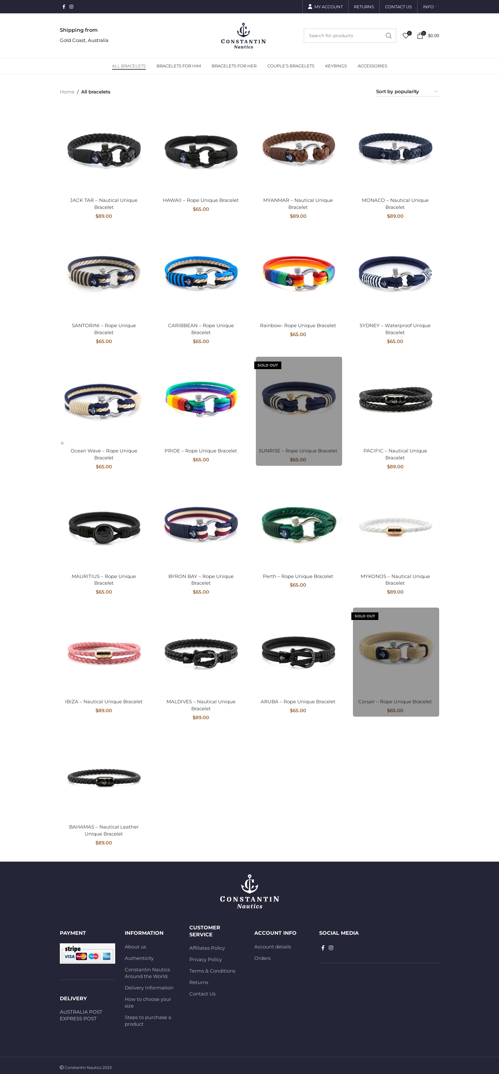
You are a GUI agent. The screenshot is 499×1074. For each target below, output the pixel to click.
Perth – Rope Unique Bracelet (298, 574)
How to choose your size (148, 999)
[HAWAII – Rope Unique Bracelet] (201, 150)
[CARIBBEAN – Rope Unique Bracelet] (201, 275)
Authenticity (139, 955)
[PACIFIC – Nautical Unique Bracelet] (395, 400)
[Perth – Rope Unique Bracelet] (298, 524)
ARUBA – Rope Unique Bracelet (298, 699)
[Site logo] (243, 35)
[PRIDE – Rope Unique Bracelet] (201, 400)
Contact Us (202, 991)
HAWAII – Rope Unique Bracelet (201, 200)
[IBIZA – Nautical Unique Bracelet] (104, 649)
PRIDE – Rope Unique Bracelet (201, 450)
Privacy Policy (205, 956)
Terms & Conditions (212, 968)
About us (135, 943)
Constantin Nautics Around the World (147, 969)
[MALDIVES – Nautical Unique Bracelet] (201, 649)
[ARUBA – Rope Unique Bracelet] (298, 649)
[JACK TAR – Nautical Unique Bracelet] (104, 150)
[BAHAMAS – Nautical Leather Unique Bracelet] (104, 774)
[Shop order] (407, 92)
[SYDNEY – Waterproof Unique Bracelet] (395, 275)
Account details (272, 943)
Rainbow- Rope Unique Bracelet (298, 325)
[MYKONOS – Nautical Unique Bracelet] (395, 524)
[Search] (350, 35)
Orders (262, 955)
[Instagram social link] (71, 7)
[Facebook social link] (63, 7)
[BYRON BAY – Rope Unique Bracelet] (201, 524)
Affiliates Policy (207, 945)
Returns (198, 979)
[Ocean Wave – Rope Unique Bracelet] (104, 400)
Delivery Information (149, 984)
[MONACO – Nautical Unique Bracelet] (395, 150)
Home (67, 92)
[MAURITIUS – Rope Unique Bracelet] (104, 524)
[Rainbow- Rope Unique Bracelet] (298, 275)
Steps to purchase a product (148, 1017)
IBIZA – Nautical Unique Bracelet (104, 699)
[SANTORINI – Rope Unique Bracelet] (104, 275)
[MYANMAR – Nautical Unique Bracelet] (298, 150)
